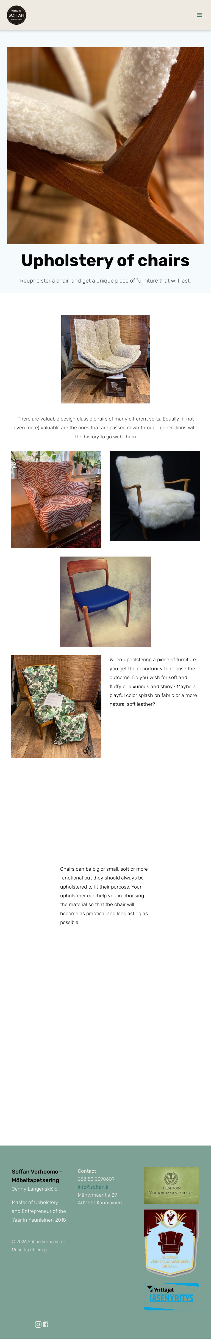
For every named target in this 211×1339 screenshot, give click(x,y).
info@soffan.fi (93, 1188)
